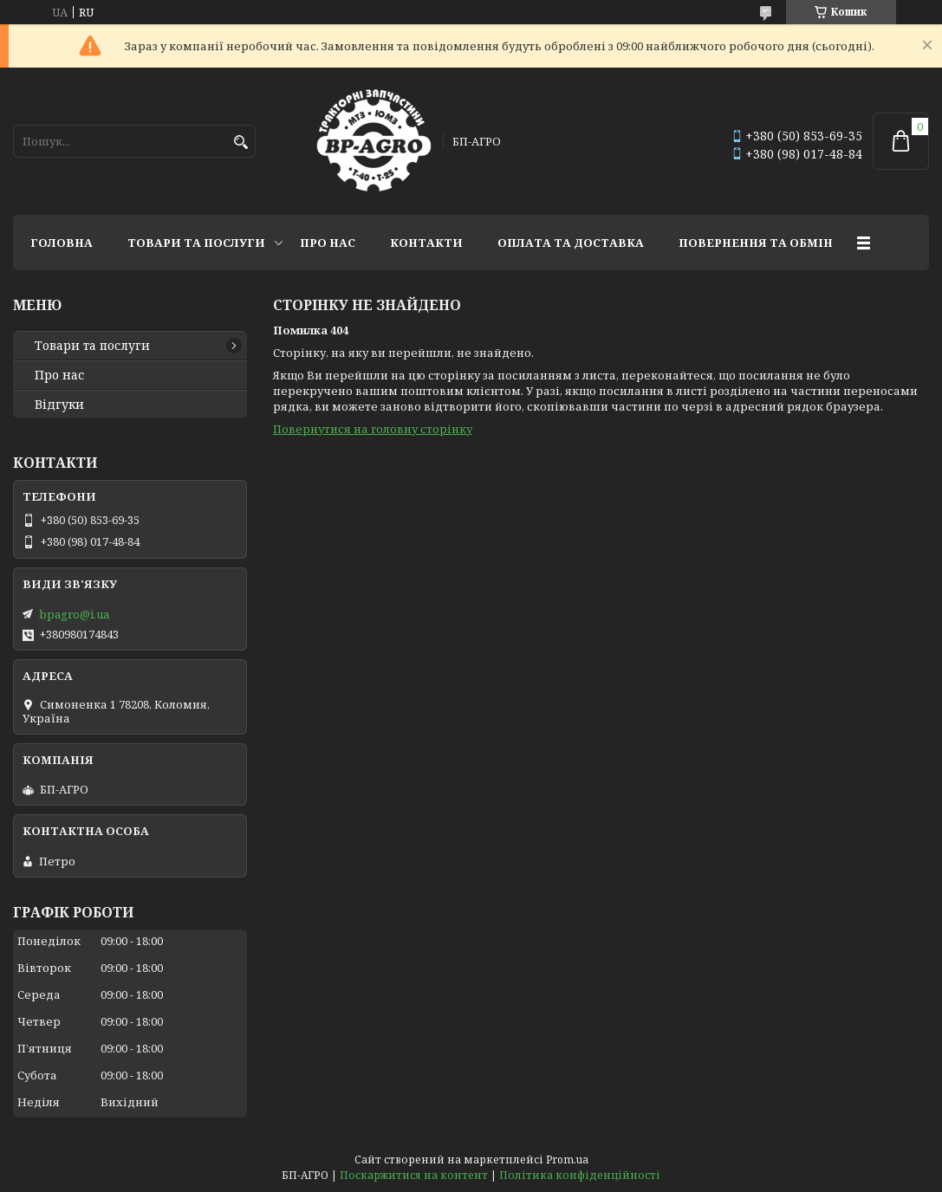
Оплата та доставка (570, 242)
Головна (61, 242)
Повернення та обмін (756, 242)
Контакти (426, 242)
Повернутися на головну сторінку (372, 429)
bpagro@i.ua (74, 614)
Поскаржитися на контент (414, 1175)
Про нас (327, 242)
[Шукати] (240, 142)
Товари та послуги (196, 242)
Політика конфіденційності (579, 1175)
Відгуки (59, 404)
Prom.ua (567, 1159)
